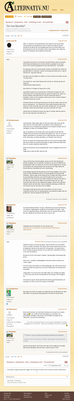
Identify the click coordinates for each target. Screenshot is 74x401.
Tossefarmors (13, 289)
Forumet (67, 393)
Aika (24, 382)
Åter (62, 10)
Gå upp (7, 356)
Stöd (46, 393)
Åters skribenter (28, 393)
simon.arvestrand (12, 382)
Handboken (67, 397)
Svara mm (65, 35)
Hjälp (63, 399)
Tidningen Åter (7, 393)
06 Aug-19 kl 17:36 (62, 204)
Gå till (45, 365)
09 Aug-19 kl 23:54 (39, 241)
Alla (21, 35)
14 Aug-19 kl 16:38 (62, 331)
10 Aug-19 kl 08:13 (62, 288)
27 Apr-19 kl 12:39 (62, 40)
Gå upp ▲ (68, 399)
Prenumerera (7, 395)
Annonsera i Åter (28, 397)
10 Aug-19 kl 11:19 (62, 309)
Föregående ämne (54, 30)
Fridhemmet (12, 309)
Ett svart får (12, 41)
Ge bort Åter (7, 397)
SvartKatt (20, 382)
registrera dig (19, 369)
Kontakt (47, 397)
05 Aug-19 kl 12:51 (62, 158)
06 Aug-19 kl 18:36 (62, 223)
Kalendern (67, 395)
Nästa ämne (64, 30)
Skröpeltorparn (13, 120)
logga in (28, 369)
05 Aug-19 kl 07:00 (62, 120)
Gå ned (7, 35)
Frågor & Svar (48, 395)
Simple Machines (16, 399)
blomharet (12, 205)
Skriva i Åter (27, 395)
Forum (54, 10)
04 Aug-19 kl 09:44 (62, 59)
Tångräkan (12, 158)
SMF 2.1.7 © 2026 (8, 399)
